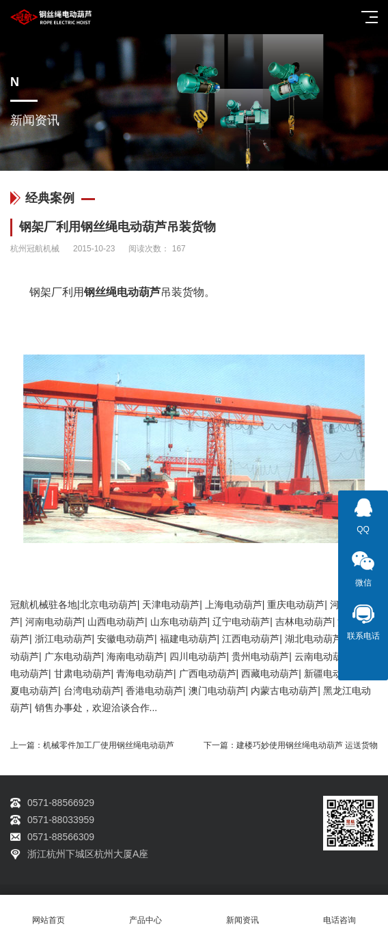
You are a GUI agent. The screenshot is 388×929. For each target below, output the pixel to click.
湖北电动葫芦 (313, 638)
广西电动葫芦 (207, 673)
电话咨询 (339, 912)
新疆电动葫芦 (332, 673)
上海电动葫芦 (233, 604)
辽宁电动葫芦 (241, 621)
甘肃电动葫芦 (82, 673)
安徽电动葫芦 (125, 638)
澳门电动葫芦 (217, 690)
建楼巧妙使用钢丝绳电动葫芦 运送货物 (307, 745)
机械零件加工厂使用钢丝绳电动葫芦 (108, 745)
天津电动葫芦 (170, 604)
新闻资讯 (242, 912)
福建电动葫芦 (188, 638)
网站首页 (48, 912)
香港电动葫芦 (154, 690)
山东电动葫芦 (179, 621)
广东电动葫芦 (73, 656)
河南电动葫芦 (54, 621)
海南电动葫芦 (135, 656)
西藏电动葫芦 (270, 673)
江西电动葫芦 (250, 638)
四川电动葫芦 (198, 656)
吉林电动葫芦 (304, 621)
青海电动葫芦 (145, 673)
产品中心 (145, 912)
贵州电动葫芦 (260, 656)
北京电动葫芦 (108, 604)
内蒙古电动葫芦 (284, 690)
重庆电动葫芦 (295, 604)
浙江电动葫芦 (63, 638)
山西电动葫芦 (116, 621)
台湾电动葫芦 (92, 690)
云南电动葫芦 (323, 656)
